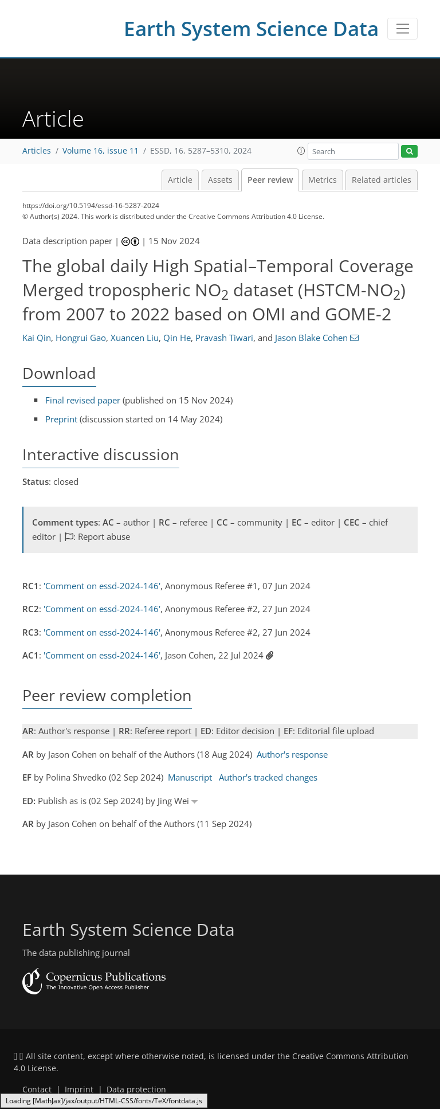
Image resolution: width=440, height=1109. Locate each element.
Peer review (270, 180)
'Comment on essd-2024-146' (102, 585)
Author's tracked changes (268, 777)
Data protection (136, 1089)
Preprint (61, 419)
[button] (301, 151)
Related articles (381, 180)
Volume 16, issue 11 (100, 151)
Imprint (79, 1089)
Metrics (322, 180)
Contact (37, 1089)
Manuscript (190, 777)
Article (180, 180)
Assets (220, 180)
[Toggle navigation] (402, 29)
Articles (36, 151)
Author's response (292, 754)
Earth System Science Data (251, 28)
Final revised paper (82, 400)
